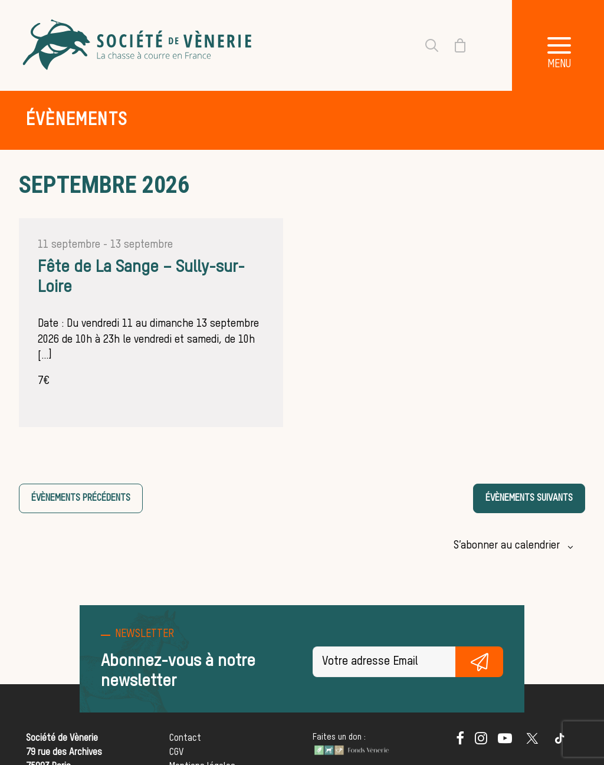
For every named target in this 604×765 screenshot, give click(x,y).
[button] (460, 742)
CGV (176, 752)
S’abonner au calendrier (507, 545)
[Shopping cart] (453, 45)
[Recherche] (425, 45)
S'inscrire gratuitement (479, 661)
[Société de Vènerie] (138, 45)
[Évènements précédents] (81, 498)
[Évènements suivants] (529, 498)
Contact (185, 738)
